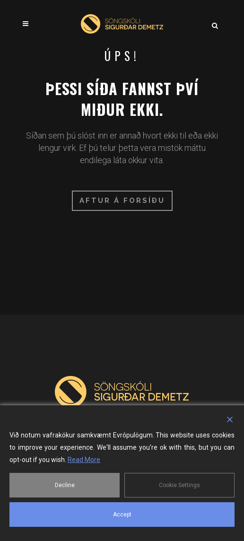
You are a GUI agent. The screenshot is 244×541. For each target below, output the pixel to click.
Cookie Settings (179, 485)
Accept (122, 514)
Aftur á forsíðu (122, 200)
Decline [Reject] (65, 485)
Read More (84, 459)
